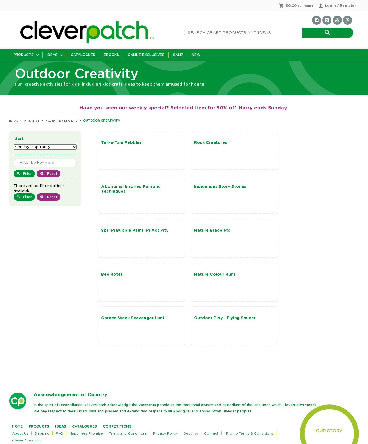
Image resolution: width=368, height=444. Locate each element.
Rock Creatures (204, 143)
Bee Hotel (111, 231)
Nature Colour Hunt (208, 231)
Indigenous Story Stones (127, 187)
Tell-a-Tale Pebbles (121, 143)
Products (24, 55)
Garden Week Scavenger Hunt (307, 231)
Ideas (52, 55)
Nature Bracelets (293, 187)
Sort (19, 139)
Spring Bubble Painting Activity (222, 187)
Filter (27, 173)
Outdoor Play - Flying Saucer (132, 275)
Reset (51, 173)
